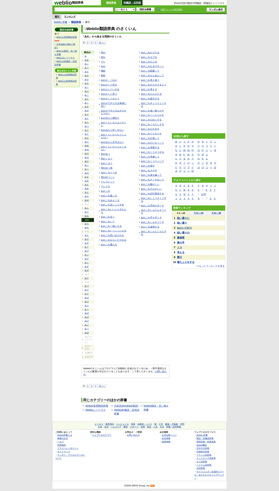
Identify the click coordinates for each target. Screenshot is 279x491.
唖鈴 (103, 71)
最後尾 (181, 237)
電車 (133, 424)
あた (87, 118)
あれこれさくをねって (152, 179)
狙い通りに (183, 218)
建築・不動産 (171, 424)
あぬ (87, 145)
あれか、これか (109, 80)
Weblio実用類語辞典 (96, 405)
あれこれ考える (149, 89)
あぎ (87, 243)
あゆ (87, 200)
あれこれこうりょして (152, 161)
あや (87, 196)
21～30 (216, 213)
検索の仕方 (62, 438)
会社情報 (166, 438)
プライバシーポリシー (68, 448)
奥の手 (181, 242)
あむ (87, 185)
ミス (179, 247)
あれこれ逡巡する (150, 226)
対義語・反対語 (132, 2)
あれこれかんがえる (151, 94)
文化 (100, 427)
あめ (87, 188)
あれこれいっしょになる (113, 230)
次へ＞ (102, 42)
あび (87, 301)
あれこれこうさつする (152, 152)
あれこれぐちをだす (151, 133)
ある (87, 216)
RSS (153, 486)
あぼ (87, 313)
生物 (143, 427)
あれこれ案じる (109, 195)
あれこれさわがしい (151, 189)
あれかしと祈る (109, 84)
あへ (87, 169)
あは (87, 157)
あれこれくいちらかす (152, 115)
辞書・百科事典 (173, 427)
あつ (87, 126)
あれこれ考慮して (150, 156)
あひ (87, 161)
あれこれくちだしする (152, 124)
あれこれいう (108, 221)
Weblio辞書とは (64, 435)
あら (87, 208)
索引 (57, 16)
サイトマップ (63, 451)
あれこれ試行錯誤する (152, 193)
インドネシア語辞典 (206, 458)
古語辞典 (200, 468)
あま (87, 177)
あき (87, 83)
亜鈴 (103, 75)
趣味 (125, 427)
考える (181, 252)
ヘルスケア (116, 427)
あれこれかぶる (149, 61)
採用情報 (166, 441)
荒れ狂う (105, 154)
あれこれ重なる (109, 244)
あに (87, 142)
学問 (182, 424)
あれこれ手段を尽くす (152, 205)
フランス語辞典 (203, 455)
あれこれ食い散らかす (152, 110)
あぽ (87, 332)
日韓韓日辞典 (202, 451)
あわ (87, 227)
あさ (87, 99)
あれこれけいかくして (152, 143)
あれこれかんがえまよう (153, 84)
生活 (106, 427)
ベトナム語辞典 (203, 465)
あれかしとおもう (110, 98)
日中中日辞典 (202, 448)
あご (87, 255)
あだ (87, 278)
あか (87, 79)
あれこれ (105, 191)
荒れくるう (106, 158)
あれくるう (106, 163)
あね (87, 149)
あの (87, 153)
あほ (87, 173)
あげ (87, 251)
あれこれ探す (148, 165)
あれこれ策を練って (151, 175)
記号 (203, 194)
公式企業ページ (169, 435)
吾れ (103, 57)
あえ (87, 71)
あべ (87, 309)
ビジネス (99, 424)
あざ (87, 259)
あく (87, 87)
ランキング (70, 16)
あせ (87, 110)
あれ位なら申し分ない (112, 130)
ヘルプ (60, 441)
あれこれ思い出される (112, 235)
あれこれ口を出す (150, 129)
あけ (87, 91)
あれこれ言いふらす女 (112, 204)
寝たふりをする (185, 262)
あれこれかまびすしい (152, 66)
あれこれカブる (149, 57)
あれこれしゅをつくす (152, 222)
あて (87, 130)
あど (87, 294)
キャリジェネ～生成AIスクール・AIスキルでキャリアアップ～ (209, 474)
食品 (149, 427)
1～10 (181, 213)
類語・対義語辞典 (205, 438)
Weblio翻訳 (201, 445)
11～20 (199, 213)
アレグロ (105, 186)
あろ (87, 223)
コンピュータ (122, 424)
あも (87, 192)
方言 (162, 427)
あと (87, 134)
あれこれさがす (149, 170)
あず (87, 266)
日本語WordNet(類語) (126, 405)
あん (87, 235)
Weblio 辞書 (60, 22)
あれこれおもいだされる (113, 240)
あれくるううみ (109, 172)
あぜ (87, 270)
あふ (87, 165)
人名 (155, 427)
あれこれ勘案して (150, 71)
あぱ (87, 317)
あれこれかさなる (150, 52)
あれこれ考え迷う (150, 80)
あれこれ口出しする (151, 119)
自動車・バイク (144, 424)
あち (87, 122)
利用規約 (61, 445)
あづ (87, 286)
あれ (103, 66)
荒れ (103, 52)
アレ (103, 61)
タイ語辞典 (201, 461)
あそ (87, 114)
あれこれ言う (108, 217)
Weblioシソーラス (95, 409)
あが (87, 239)
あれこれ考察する (150, 147)
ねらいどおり (184, 227)
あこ (87, 95)
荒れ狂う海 (106, 168)
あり (87, 212)
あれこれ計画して (150, 138)
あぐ (87, 247)
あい (87, 64)
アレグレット (108, 182)
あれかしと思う (109, 94)
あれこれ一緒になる (111, 226)
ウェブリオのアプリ (101, 435)
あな (87, 138)
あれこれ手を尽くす (151, 217)
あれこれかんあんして (152, 75)
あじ (87, 262)
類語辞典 (111, 2)
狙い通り (182, 222)
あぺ (87, 329)
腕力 (179, 257)
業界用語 (109, 424)
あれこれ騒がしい (150, 184)
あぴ (87, 321)
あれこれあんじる (110, 200)
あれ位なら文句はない (112, 142)
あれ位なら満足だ (110, 118)
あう (87, 68)
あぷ (87, 325)
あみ (87, 181)
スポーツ (134, 427)
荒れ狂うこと (108, 177)
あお (87, 75)
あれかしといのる (110, 89)
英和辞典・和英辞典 (206, 441)
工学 (161, 424)
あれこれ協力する (150, 98)
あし (87, 103)
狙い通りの (183, 232)
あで (87, 290)
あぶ (87, 305)
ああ (87, 60)
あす (87, 106)
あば (87, 297)
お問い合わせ (133, 435)
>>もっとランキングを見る (210, 266)
